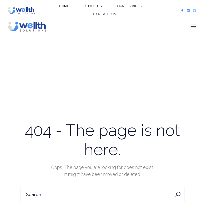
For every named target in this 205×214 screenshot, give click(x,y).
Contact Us (104, 14)
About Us (93, 6)
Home (64, 6)
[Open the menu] (193, 27)
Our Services (129, 6)
